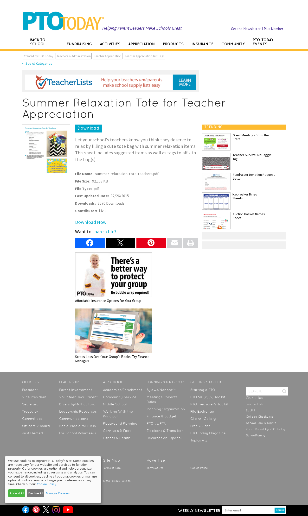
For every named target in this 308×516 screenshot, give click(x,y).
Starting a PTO (202, 390)
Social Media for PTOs (77, 426)
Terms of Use (155, 468)
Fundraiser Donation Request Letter (254, 176)
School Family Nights (261, 423)
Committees (32, 419)
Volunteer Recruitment (78, 397)
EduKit (250, 410)
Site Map (111, 460)
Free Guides (200, 426)
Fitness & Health (116, 438)
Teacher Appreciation (108, 56)
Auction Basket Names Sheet (249, 216)
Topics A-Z (198, 440)
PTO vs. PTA (156, 423)
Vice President (34, 397)
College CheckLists (259, 416)
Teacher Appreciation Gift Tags (144, 56)
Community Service (119, 397)
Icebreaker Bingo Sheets (244, 196)
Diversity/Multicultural (77, 404)
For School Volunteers (77, 433)
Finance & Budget (161, 416)
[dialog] (53, 479)
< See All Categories (37, 63)
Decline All (35, 493)
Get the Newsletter (246, 28)
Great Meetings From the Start (251, 137)
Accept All (17, 493)
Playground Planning (120, 423)
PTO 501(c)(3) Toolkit (207, 397)
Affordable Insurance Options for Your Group (113, 277)
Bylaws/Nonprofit (161, 390)
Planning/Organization (166, 409)
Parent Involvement (75, 390)
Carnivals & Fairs (117, 431)
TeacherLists (254, 404)
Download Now (90, 222)
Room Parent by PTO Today (265, 429)
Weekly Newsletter (199, 510)
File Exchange (202, 411)
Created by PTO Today (38, 56)
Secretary (30, 404)
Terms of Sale (112, 468)
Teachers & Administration (74, 56)
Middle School (115, 404)
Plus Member (273, 28)
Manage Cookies (58, 493)
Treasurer (30, 411)
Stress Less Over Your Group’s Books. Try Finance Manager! (113, 335)
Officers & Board (36, 426)
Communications (73, 419)
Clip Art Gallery (203, 419)
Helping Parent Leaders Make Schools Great (141, 28)
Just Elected (32, 433)
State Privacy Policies (116, 481)
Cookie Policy (199, 468)
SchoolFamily (255, 435)
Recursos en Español (164, 438)
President (30, 390)
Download (88, 128)
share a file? (104, 231)
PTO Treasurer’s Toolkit (209, 404)
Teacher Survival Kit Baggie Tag (252, 157)
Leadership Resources (78, 411)
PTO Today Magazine (208, 433)
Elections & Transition (165, 431)
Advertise (156, 460)
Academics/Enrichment (122, 390)
